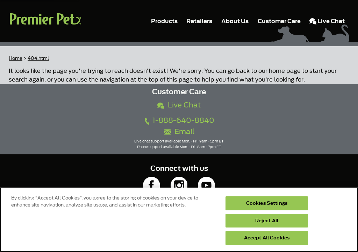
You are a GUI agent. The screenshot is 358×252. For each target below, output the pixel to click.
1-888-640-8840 (179, 120)
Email (179, 132)
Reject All (266, 220)
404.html (38, 58)
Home (15, 58)
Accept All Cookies (266, 237)
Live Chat (179, 105)
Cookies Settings (266, 203)
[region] (179, 220)
